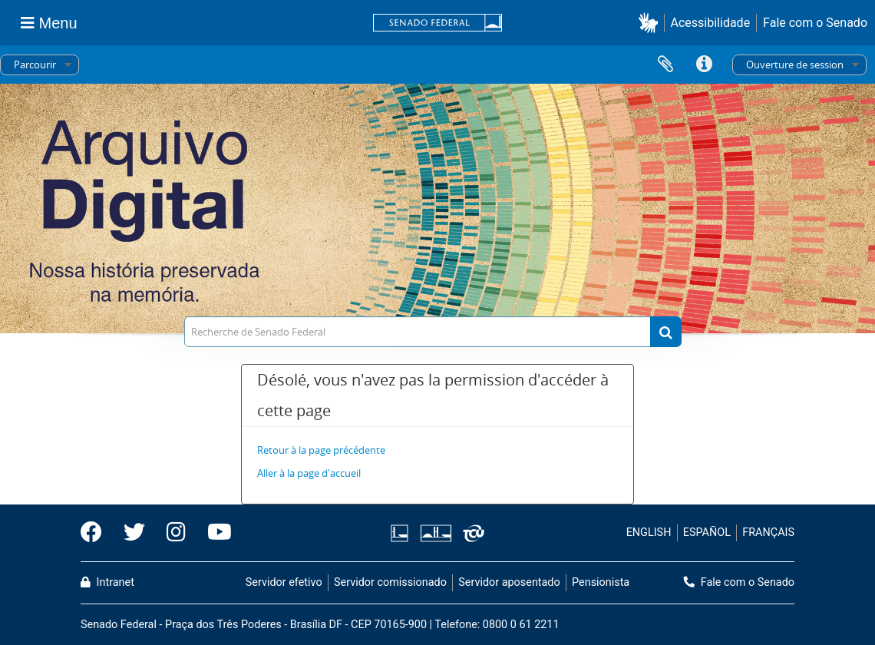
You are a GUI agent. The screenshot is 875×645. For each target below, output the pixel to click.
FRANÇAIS (768, 532)
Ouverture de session (795, 64)
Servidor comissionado (390, 582)
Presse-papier (665, 64)
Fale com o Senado (815, 22)
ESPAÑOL (707, 532)
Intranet (107, 582)
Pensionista (600, 582)
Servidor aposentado (509, 582)
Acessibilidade (711, 22)
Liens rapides (704, 64)
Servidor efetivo (284, 582)
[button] (651, 22)
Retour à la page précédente (321, 450)
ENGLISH (649, 532)
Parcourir (35, 64)
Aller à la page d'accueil (309, 473)
